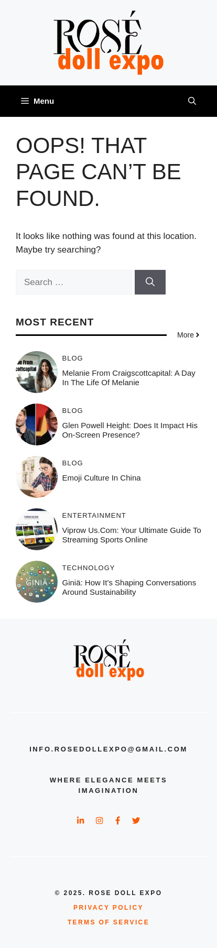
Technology (88, 567)
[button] (192, 101)
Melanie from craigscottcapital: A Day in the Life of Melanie (129, 377)
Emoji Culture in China (101, 477)
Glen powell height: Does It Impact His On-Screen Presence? (130, 430)
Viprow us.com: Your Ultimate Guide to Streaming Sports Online (131, 535)
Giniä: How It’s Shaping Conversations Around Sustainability (129, 587)
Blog (72, 358)
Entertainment (94, 515)
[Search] (150, 282)
